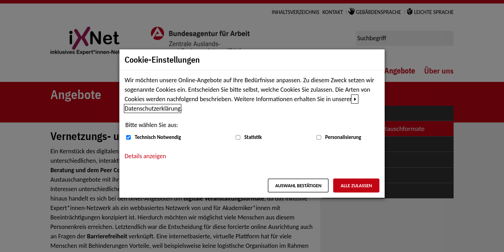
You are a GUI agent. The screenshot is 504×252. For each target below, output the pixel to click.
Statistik (253, 137)
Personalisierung (343, 137)
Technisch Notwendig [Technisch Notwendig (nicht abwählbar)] (158, 137)
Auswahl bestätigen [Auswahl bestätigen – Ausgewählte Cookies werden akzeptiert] (298, 186)
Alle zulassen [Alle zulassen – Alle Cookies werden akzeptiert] (356, 186)
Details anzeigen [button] (145, 156)
